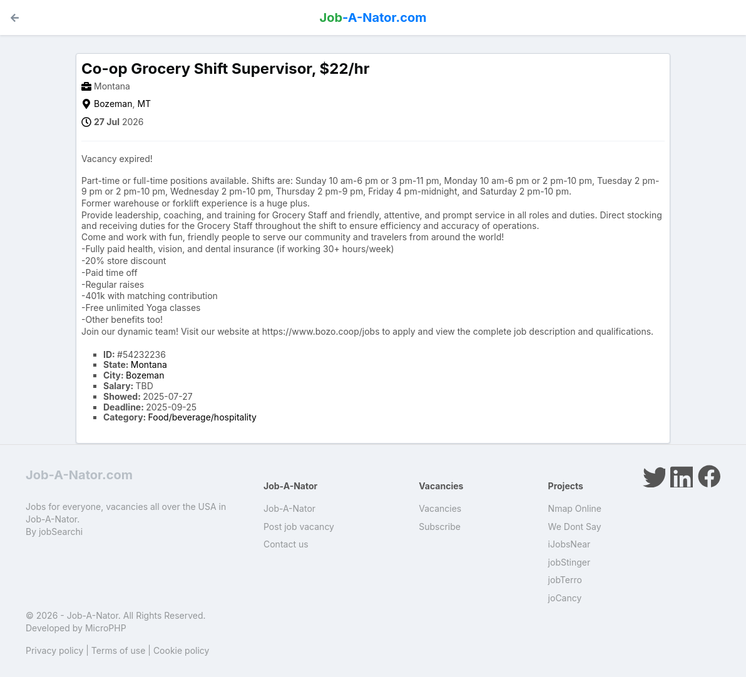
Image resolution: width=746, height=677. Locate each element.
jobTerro (565, 579)
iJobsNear (569, 544)
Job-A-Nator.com (79, 474)
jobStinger (569, 562)
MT (144, 103)
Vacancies (440, 508)
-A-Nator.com (373, 17)
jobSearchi (61, 531)
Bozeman (113, 103)
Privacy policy (54, 650)
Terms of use (118, 650)
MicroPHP (105, 628)
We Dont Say (574, 526)
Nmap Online (574, 508)
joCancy (565, 598)
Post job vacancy (298, 526)
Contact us (286, 544)
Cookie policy (181, 650)
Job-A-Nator (289, 508)
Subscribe (440, 526)
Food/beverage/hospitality (202, 417)
